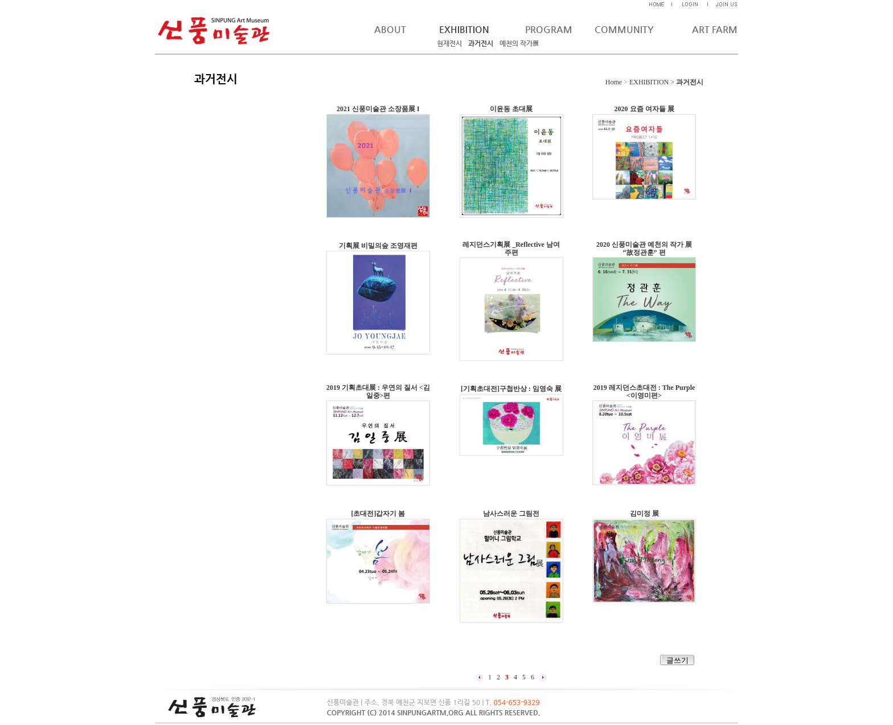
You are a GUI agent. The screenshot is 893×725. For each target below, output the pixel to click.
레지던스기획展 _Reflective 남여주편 (511, 248)
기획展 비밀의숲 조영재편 (378, 246)
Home (613, 82)
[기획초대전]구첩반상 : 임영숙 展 (511, 389)
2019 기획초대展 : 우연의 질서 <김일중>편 (378, 392)
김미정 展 (644, 514)
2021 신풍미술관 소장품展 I (378, 109)
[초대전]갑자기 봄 (378, 514)
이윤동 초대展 (511, 109)
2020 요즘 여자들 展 (644, 109)
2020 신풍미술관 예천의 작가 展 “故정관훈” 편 (644, 248)
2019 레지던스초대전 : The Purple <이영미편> (644, 392)
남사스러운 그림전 (511, 514)
